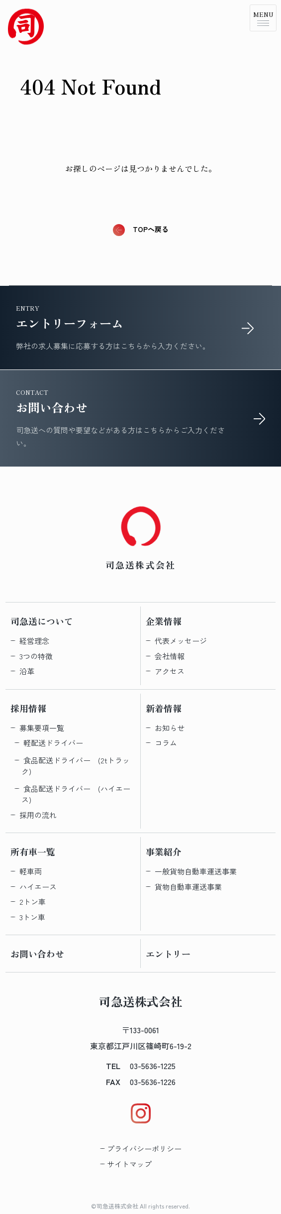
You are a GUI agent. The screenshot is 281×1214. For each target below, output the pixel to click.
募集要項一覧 (41, 728)
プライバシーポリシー (144, 1148)
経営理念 (34, 640)
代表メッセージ (181, 640)
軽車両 (30, 871)
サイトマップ (129, 1164)
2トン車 (32, 901)
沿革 (26, 671)
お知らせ (170, 728)
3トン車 (32, 917)
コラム (166, 742)
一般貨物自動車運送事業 (196, 871)
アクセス (170, 671)
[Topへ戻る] (26, 26)
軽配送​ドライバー (53, 742)
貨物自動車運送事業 (188, 886)
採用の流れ (38, 815)
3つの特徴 (36, 656)
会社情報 (170, 656)
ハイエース (38, 886)
